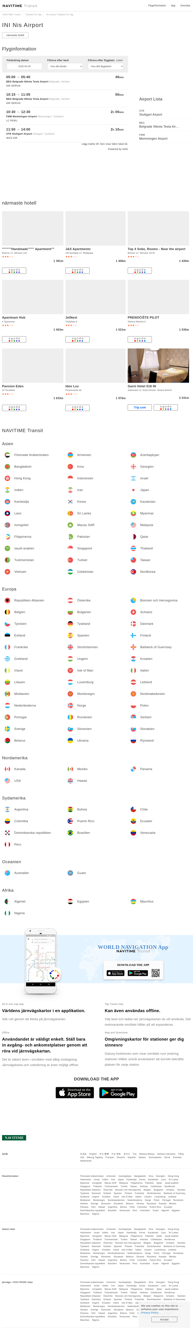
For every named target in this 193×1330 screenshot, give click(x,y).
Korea (142, 1179)
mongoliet (97, 1183)
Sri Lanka (173, 1179)
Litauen (148, 1197)
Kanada (162, 1203)
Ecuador (168, 1207)
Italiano (142, 1157)
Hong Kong (173, 1176)
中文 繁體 (104, 1154)
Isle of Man (127, 1197)
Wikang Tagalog (95, 1157)
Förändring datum (18, 60)
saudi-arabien (172, 1183)
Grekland (84, 1197)
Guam (156, 1210)
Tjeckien (181, 1190)
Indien (105, 1179)
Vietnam (144, 1186)
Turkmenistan (111, 1186)
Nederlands (86, 1161)
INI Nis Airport (22, 25)
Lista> (119, 60)
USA (93, 1207)
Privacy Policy (149, 1312)
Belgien (147, 1190)
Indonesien (85, 1179)
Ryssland (151, 1203)
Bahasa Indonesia (166, 1154)
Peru (135, 1210)
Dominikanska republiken (92, 1210)
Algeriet (165, 1210)
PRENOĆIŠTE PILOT (143, 317)
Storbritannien (154, 1193)
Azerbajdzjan (125, 1176)
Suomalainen (155, 1157)
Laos (163, 1179)
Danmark (96, 1193)
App (173, 5)
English (93, 1154)
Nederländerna (135, 1200)
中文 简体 (116, 1154)
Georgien (160, 1176)
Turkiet (124, 1186)
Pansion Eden (13, 386)
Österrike (108, 1190)
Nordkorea (170, 1186)
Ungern (95, 1197)
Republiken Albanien (90, 1190)
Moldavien (85, 1200)
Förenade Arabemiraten (92, 1176)
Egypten (176, 1210)
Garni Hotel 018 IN (142, 386)
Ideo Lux (72, 386)
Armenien (111, 1176)
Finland (128, 1193)
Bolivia (123, 1207)
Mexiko (172, 1203)
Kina (151, 1176)
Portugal (166, 1200)
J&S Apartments (78, 249)
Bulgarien (158, 1190)
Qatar (159, 1183)
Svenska (177, 1157)
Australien (145, 1210)
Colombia (142, 1207)
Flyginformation (157, 5)
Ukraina (140, 1203)
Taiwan (133, 1186)
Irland (116, 1197)
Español (132, 1157)
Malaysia (123, 1183)
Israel (96, 1179)
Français (109, 1157)
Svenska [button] (185, 5)
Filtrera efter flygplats (105, 60)
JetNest (71, 317)
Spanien (118, 1193)
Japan (121, 1179)
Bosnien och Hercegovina (128, 1190)
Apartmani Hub (14, 317)
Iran (113, 1179)
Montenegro (99, 1200)
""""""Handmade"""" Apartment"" (28, 249)
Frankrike (139, 1193)
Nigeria (95, 1214)
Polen (156, 1200)
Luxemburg (160, 1197)
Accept (164, 1319)
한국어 (127, 1154)
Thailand (97, 1186)
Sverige (94, 1203)
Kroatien (106, 1197)
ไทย (135, 1154)
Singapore (85, 1186)
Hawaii (101, 1207)
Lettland (172, 1197)
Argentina (112, 1207)
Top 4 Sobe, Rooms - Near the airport (156, 249)
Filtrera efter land (58, 60)
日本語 (83, 1154)
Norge (148, 1200)
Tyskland (84, 1193)
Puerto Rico (155, 1207)
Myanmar (84, 1183)
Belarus (130, 1203)
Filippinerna (137, 1183)
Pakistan (149, 1183)
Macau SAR (110, 1183)
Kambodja (131, 1179)
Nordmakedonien (116, 1200)
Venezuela (124, 1210)
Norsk (167, 1157)
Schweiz (170, 1190)
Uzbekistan (156, 1186)
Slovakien (118, 1203)
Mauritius (84, 1214)
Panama (84, 1207)
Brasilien (112, 1210)
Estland (107, 1193)
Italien (138, 1197)
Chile (132, 1207)
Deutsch (121, 1157)
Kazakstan (153, 1179)
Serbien (84, 1203)
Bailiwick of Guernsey (174, 1193)
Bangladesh (140, 1176)
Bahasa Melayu (147, 1154)
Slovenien (106, 1203)
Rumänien (178, 1200)
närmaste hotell (15, 35)
